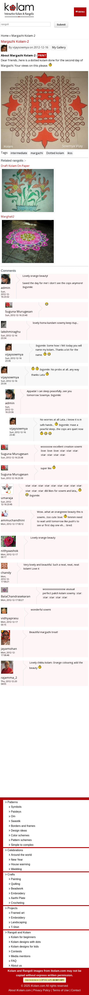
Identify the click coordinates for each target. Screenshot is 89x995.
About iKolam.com (19, 990)
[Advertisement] (47, 743)
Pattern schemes (21, 840)
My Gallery (59, 47)
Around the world (21, 854)
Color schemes (20, 835)
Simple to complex (22, 844)
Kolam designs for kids (25, 946)
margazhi (37, 153)
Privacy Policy (41, 990)
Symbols (16, 806)
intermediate (19, 153)
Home (5, 36)
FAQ (13, 960)
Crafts (11, 874)
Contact (76, 990)
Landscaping (19, 922)
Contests (16, 951)
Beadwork (17, 888)
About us (16, 965)
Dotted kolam (55, 153)
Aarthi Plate (18, 898)
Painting (16, 879)
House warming (20, 864)
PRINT (42, 55)
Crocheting (17, 902)
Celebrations (15, 850)
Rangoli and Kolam (19, 932)
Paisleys (16, 811)
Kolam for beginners (23, 937)
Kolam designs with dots (26, 941)
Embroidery (18, 893)
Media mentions (20, 956)
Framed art (17, 912)
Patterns (12, 802)
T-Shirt (15, 927)
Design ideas (19, 830)
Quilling (15, 883)
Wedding (16, 869)
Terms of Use (61, 990)
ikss (69, 153)
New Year (17, 859)
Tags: (4, 153)
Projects (12, 908)
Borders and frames (23, 825)
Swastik (15, 821)
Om (13, 816)
